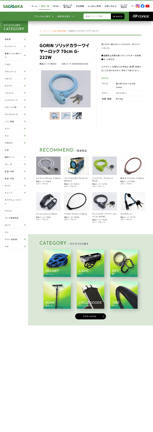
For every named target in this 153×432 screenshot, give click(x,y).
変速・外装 (9, 178)
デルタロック (126, 213)
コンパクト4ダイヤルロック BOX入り (76, 179)
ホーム (42, 31)
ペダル (8, 64)
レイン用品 (9, 121)
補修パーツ (10, 157)
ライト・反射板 (11, 239)
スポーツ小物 (10, 107)
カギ (7, 246)
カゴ (7, 135)
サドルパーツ (10, 71)
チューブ (8, 192)
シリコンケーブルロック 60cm (102, 179)
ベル (7, 232)
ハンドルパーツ (11, 100)
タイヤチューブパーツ (13, 201)
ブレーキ (8, 164)
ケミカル (8, 210)
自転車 (8, 39)
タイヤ (7, 185)
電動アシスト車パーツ (13, 55)
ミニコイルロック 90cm (46, 213)
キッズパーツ (10, 46)
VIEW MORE (89, 317)
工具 (7, 150)
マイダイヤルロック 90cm (75, 213)
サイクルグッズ (11, 114)
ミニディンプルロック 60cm (48, 178)
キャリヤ (8, 85)
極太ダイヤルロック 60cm (132, 178)
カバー (8, 128)
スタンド (8, 78)
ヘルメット (9, 92)
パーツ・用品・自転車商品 (57, 31)
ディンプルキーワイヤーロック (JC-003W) (104, 215)
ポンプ (7, 225)
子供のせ (9, 142)
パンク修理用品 (12, 217)
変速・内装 (9, 171)
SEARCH (118, 17)
